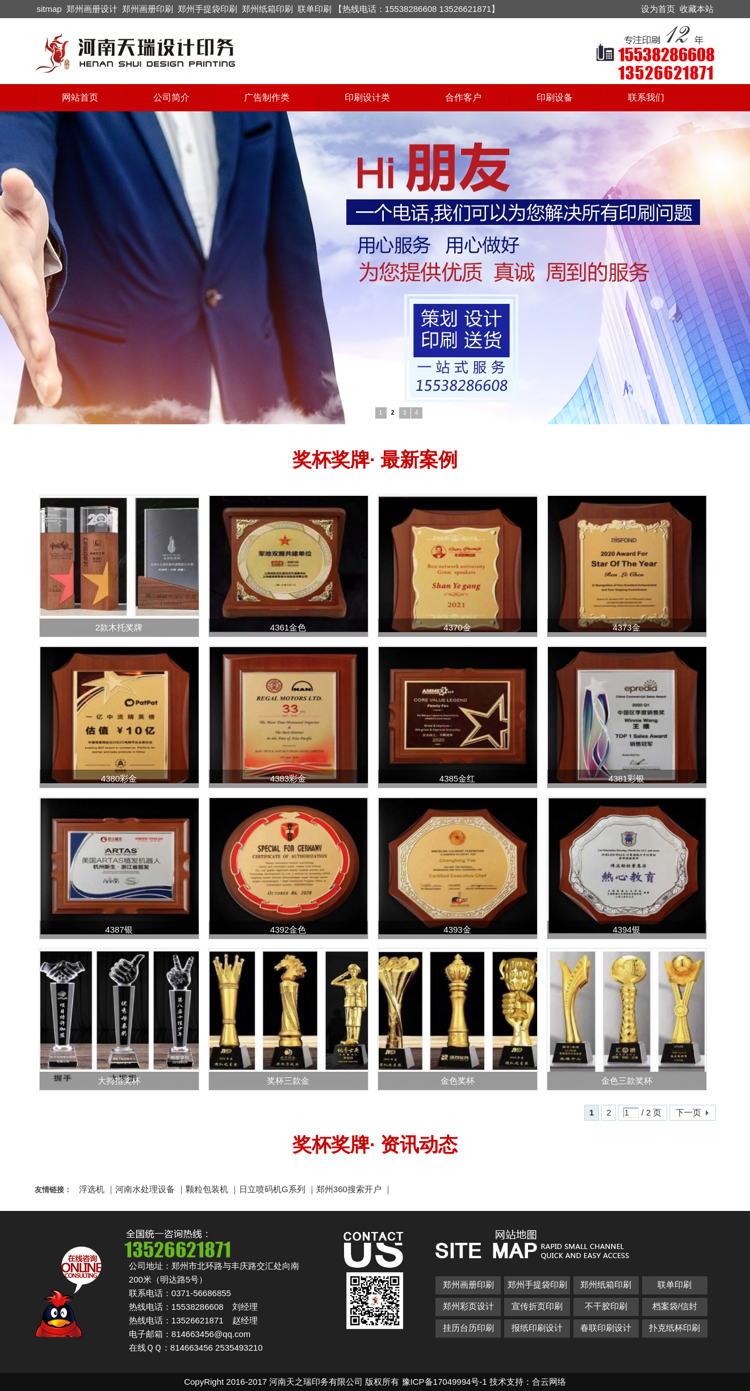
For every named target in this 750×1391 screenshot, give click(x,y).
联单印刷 (315, 9)
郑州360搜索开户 (349, 1189)
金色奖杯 (458, 1080)
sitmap (49, 9)
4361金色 (288, 627)
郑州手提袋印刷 (207, 9)
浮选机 (91, 1189)
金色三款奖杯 (626, 1080)
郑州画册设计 (92, 9)
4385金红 (457, 778)
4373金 (626, 627)
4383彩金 (288, 778)
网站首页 (80, 97)
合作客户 (463, 97)
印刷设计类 (367, 97)
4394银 (626, 929)
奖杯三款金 (288, 1080)
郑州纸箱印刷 (267, 9)
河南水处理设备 (145, 1189)
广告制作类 (267, 97)
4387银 (118, 929)
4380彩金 (119, 778)
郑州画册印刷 (147, 9)
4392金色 (288, 929)
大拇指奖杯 (119, 1080)
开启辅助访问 (636, 8)
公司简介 (171, 97)
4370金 (457, 627)
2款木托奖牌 (119, 627)
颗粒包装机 (207, 1189)
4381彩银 (626, 778)
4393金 (457, 929)
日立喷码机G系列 (272, 1189)
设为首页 (658, 9)
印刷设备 (555, 97)
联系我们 (646, 97)
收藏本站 (697, 9)
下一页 (688, 1112)
